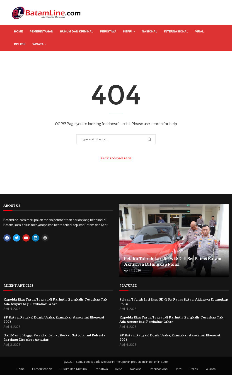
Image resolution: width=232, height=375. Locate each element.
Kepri (127, 31)
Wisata (38, 44)
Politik (20, 44)
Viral (199, 31)
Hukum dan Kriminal (76, 31)
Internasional (176, 31)
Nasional (149, 31)
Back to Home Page (116, 158)
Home (18, 31)
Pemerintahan (41, 31)
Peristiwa (108, 31)
